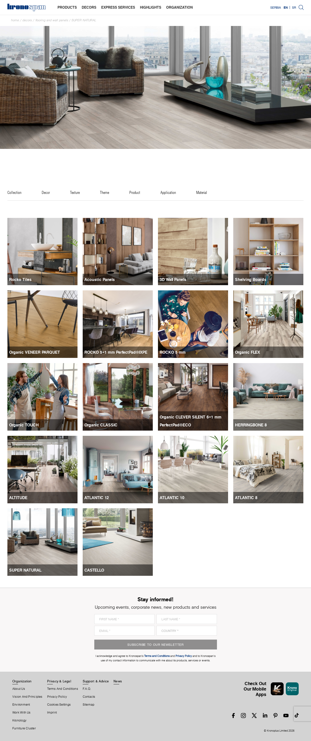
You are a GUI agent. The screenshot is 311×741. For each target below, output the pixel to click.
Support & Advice (96, 681)
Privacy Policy (57, 697)
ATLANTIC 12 (96, 498)
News (118, 681)
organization (179, 7)
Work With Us (21, 713)
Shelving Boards (250, 279)
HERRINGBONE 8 (251, 425)
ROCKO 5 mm (173, 352)
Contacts (89, 697)
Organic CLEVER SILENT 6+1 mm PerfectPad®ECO (190, 421)
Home (15, 20)
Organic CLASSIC (100, 425)
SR (294, 7)
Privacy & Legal (59, 681)
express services (118, 7)
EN (286, 7)
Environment (21, 705)
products (67, 7)
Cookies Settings (59, 705)
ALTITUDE (18, 498)
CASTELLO (94, 570)
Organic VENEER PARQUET (34, 352)
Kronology (19, 720)
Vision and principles (27, 697)
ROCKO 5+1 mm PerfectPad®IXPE (115, 352)
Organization (22, 681)
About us (18, 689)
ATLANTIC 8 (246, 498)
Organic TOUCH (24, 425)
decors (89, 7)
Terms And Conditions (62, 689)
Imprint (52, 713)
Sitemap (89, 705)
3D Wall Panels (173, 279)
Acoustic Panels (99, 279)
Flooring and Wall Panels (51, 20)
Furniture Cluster (24, 728)
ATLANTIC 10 (172, 498)
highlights (150, 7)
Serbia (275, 7)
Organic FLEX (247, 352)
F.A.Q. (87, 689)
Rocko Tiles (20, 279)
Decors (27, 20)
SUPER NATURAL (84, 20)
